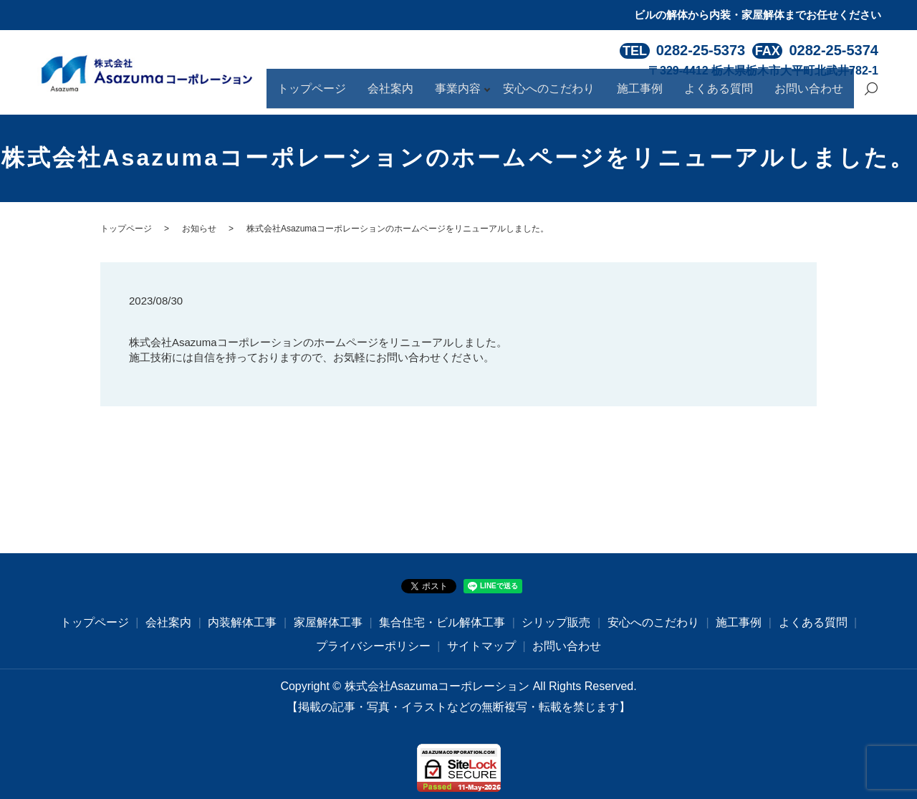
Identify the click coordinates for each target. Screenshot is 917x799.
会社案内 (441, 95)
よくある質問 (733, 95)
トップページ (372, 95)
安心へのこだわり (584, 95)
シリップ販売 (556, 622)
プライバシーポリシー (373, 646)
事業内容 (499, 95)
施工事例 (665, 95)
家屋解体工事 (328, 622)
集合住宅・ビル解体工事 (442, 622)
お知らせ (199, 229)
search (871, 96)
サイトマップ (481, 646)
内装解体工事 (242, 622)
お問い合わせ (813, 95)
